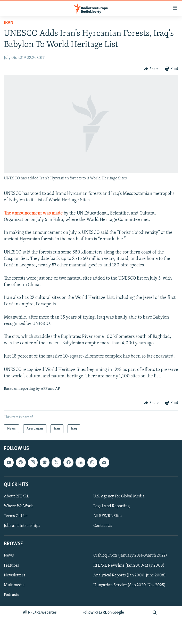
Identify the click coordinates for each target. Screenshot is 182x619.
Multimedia (14, 585)
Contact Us (102, 526)
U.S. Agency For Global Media (119, 496)
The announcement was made (33, 213)
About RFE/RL (16, 496)
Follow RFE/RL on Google (103, 612)
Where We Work (18, 506)
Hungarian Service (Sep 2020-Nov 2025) (129, 585)
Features (11, 566)
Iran (8, 22)
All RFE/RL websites (40, 612)
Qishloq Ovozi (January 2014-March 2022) (130, 555)
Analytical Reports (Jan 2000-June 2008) (129, 575)
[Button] (151, 69)
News (9, 555)
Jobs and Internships (22, 526)
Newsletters (14, 575)
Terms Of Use (16, 516)
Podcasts (11, 595)
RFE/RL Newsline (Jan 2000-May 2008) (128, 566)
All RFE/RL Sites (107, 516)
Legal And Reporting (111, 506)
